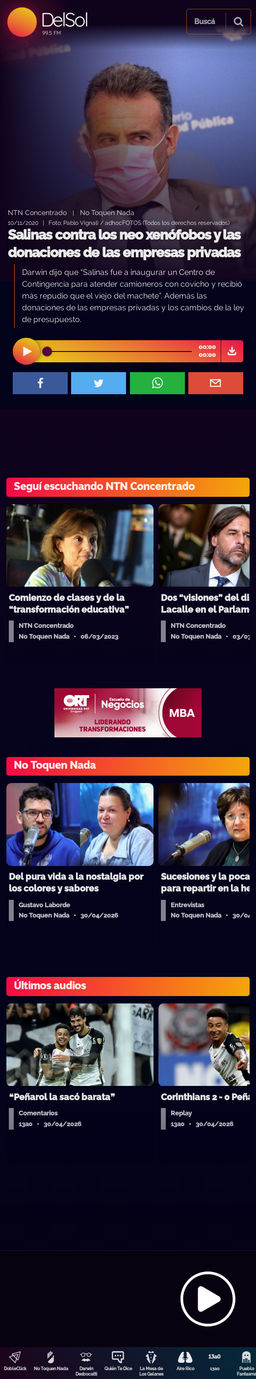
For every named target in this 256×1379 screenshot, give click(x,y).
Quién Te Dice (118, 1368)
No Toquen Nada (51, 1368)
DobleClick (15, 1368)
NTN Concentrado (37, 212)
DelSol (64, 19)
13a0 (215, 1368)
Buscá (204, 21)
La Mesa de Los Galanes (151, 1371)
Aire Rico (185, 1368)
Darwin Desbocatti (86, 1371)
